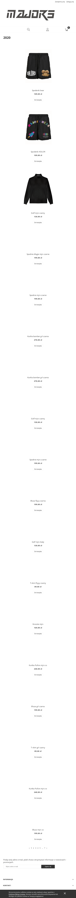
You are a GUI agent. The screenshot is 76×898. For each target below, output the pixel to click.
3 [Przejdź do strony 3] (35, 848)
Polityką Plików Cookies (17, 894)
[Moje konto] (47, 29)
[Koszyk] (66, 29)
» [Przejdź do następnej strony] (46, 848)
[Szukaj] (28, 29)
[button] (9, 29)
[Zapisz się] (48, 866)
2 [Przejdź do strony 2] (33, 848)
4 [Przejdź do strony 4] (37, 848)
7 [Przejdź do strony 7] (44, 848)
